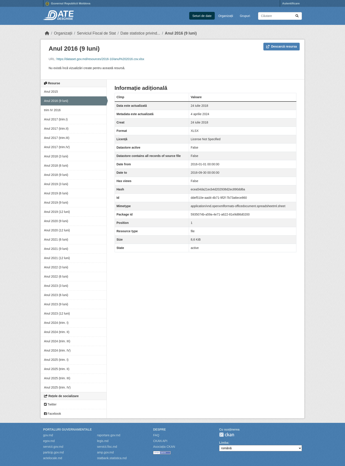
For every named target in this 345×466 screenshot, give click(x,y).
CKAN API (160, 441)
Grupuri (245, 16)
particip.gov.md (53, 452)
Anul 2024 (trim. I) (56, 322)
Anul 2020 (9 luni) (56, 221)
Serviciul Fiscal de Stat (96, 33)
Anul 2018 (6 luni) (56, 165)
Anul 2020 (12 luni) (57, 230)
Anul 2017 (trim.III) (56, 138)
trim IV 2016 (52, 110)
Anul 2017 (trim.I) (56, 119)
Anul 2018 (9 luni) (56, 175)
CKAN (226, 434)
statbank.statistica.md (112, 458)
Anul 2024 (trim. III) (57, 341)
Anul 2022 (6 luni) (56, 276)
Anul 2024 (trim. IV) (57, 350)
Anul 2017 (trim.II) (56, 128)
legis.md (102, 441)
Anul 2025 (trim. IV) (57, 387)
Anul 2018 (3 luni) (56, 156)
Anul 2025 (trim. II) (56, 369)
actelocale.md (52, 458)
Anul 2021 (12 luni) (57, 258)
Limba (223, 442)
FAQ (156, 435)
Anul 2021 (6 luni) (56, 239)
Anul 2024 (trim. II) (56, 332)
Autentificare (291, 3)
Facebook (52, 413)
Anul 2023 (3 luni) (56, 285)
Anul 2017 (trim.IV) (57, 147)
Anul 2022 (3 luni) (56, 267)
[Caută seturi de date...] (280, 16)
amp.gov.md (105, 452)
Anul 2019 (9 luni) (56, 202)
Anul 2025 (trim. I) (56, 359)
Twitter (50, 404)
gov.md (48, 435)
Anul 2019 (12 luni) (57, 212)
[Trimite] (297, 16)
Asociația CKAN (164, 446)
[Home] (47, 33)
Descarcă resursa (281, 46)
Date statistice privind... (140, 33)
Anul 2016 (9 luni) (181, 33)
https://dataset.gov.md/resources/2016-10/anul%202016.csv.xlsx (100, 59)
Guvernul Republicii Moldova (68, 4)
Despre (159, 429)
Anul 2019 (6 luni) (56, 193)
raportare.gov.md (108, 435)
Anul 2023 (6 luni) (56, 295)
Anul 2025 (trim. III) (57, 378)
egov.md (49, 441)
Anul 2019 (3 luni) (56, 184)
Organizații (225, 16)
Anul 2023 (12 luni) (57, 313)
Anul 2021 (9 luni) (56, 248)
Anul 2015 (51, 91)
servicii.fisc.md (107, 446)
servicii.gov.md (53, 446)
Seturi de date (201, 16)
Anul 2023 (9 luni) (56, 304)
